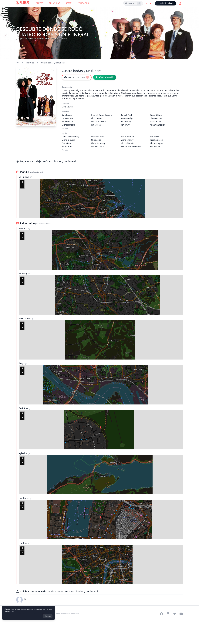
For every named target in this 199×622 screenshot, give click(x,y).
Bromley (23, 273)
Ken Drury (125, 124)
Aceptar (48, 616)
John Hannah (67, 121)
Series (69, 3)
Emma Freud (67, 146)
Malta (24, 171)
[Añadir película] (165, 3)
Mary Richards (97, 146)
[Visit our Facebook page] (161, 613)
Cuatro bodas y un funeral (53, 62)
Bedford (23, 228)
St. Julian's (24, 176)
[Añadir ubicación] (104, 77)
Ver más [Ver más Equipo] (65, 150)
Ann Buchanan (127, 136)
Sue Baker (154, 136)
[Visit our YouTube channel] (181, 613)
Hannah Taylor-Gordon (101, 115)
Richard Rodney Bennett (131, 146)
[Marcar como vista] (77, 77)
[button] (22, 182)
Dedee (27, 599)
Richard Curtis (97, 136)
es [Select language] (149, 3)
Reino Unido (27, 223)
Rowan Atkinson (98, 121)
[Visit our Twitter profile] (174, 613)
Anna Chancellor (157, 124)
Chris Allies (96, 140)
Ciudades (83, 3)
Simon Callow (156, 118)
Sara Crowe (67, 115)
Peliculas (30, 62)
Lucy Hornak (67, 118)
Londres (23, 543)
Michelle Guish (68, 140)
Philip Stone (96, 118)
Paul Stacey (126, 121)
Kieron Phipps (156, 143)
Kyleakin (23, 453)
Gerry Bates (67, 143)
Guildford (24, 408)
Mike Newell (67, 106)
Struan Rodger (127, 118)
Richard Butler (156, 115)
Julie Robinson (156, 140)
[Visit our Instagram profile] (168, 613)
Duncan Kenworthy (70, 136)
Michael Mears (68, 124)
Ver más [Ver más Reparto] (65, 128)
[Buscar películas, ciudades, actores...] (133, 3)
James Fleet (96, 124)
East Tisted (25, 318)
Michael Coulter (128, 143)
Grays (22, 363)
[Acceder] (180, 3)
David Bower (155, 121)
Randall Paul (126, 115)
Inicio (39, 3)
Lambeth (24, 498)
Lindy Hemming (98, 143)
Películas (54, 3)
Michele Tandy (127, 140)
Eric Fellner (155, 146)
